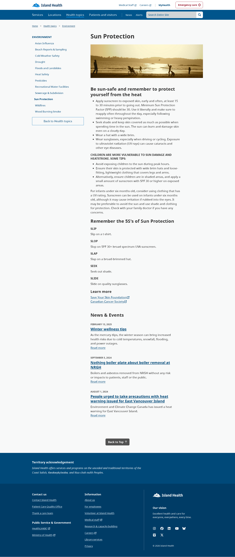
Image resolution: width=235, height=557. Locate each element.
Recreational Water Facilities (52, 86)
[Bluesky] (183, 528)
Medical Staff (128, 5)
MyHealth (164, 5)
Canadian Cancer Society (109, 301)
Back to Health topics (58, 121)
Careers (146, 5)
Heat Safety (42, 74)
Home (35, 26)
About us (90, 500)
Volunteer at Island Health (99, 513)
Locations (54, 15)
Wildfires (40, 105)
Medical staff (94, 519)
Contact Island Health (44, 500)
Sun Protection (43, 99)
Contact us (39, 494)
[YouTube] (177, 528)
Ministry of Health (44, 535)
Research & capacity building (101, 526)
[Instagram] (154, 528)
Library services (93, 539)
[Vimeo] (154, 535)
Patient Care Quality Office (47, 506)
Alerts (139, 15)
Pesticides (41, 80)
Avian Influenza (44, 43)
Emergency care (187, 5)
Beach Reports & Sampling (51, 49)
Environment (68, 26)
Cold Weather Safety (47, 55)
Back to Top (117, 442)
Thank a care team (42, 513)
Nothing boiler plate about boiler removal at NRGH (130, 365)
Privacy (89, 546)
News (129, 15)
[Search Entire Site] (174, 15)
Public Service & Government (51, 522)
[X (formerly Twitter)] (161, 535)
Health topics (75, 15)
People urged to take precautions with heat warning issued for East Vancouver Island (129, 398)
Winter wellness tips (108, 329)
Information (93, 494)
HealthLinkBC (41, 528)
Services (37, 15)
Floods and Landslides (48, 68)
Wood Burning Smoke (48, 111)
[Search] (199, 15)
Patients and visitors (103, 15)
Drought (40, 62)
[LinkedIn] (169, 528)
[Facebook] (161, 528)
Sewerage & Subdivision (49, 93)
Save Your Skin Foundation (110, 297)
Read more (98, 348)
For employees (93, 506)
